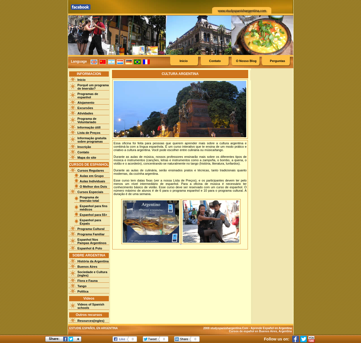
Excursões (85, 108)
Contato (215, 61)
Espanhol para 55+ (93, 214)
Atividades (85, 113)
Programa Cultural (91, 229)
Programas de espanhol (88, 95)
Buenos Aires (88, 266)
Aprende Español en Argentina (271, 328)
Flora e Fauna (88, 280)
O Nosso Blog (246, 61)
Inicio (184, 61)
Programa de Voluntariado (87, 120)
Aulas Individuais (92, 181)
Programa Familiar (91, 234)
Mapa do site (87, 157)
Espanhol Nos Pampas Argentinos (92, 241)
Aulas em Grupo (92, 176)
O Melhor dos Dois (93, 186)
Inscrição (84, 147)
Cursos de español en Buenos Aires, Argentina (260, 331)
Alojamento (86, 102)
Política (83, 291)
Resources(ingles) (91, 320)
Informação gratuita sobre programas (92, 139)
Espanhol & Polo (90, 248)
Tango (82, 286)
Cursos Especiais (91, 192)
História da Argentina (93, 261)
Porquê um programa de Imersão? (93, 86)
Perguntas (277, 61)
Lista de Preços (89, 132)
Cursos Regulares (91, 170)
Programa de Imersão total (89, 199)
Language (79, 61)
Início (82, 79)
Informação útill (89, 127)
